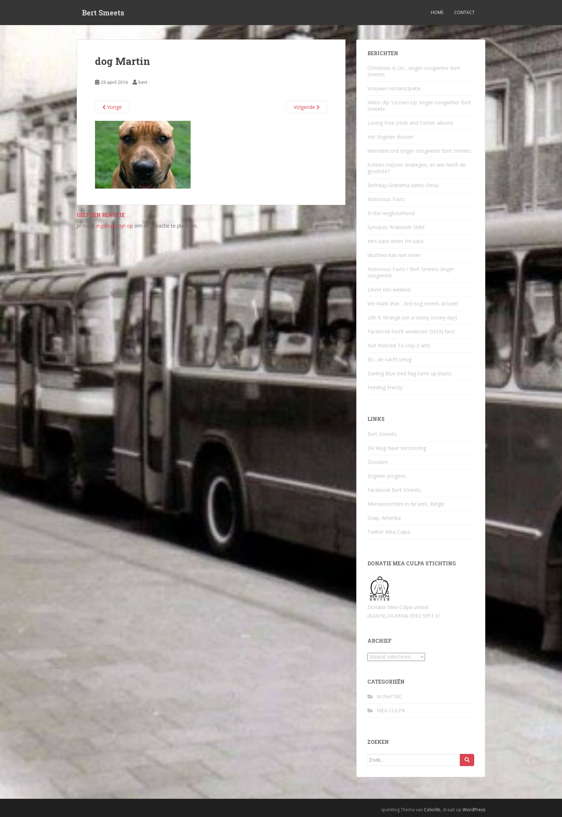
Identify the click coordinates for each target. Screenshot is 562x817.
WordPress (474, 810)
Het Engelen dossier (390, 136)
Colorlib (432, 810)
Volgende (307, 107)
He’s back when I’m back (395, 241)
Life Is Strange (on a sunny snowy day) (412, 317)
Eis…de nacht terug (389, 359)
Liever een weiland (388, 289)
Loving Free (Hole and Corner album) (410, 122)
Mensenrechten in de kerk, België (405, 503)
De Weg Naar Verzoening (396, 448)
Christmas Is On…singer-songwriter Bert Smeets (413, 71)
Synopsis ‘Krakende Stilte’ (396, 227)
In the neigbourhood (391, 213)
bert (142, 82)
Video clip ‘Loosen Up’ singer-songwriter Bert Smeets (419, 105)
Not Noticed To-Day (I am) (398, 345)
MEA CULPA (391, 710)
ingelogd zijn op (114, 225)
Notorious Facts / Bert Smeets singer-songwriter (411, 272)
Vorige (112, 107)
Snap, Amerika (384, 517)
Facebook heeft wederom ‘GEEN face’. (411, 331)
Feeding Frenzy (385, 387)
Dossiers (377, 462)
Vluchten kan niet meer (393, 255)
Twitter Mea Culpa (388, 531)
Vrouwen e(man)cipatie (394, 88)
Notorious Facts (386, 199)
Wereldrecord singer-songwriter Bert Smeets (419, 150)
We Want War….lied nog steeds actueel (412, 303)
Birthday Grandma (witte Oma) (403, 185)
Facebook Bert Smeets (394, 489)
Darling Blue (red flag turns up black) (409, 373)
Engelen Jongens (386, 475)
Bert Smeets (103, 12)
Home (437, 12)
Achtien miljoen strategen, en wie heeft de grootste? (416, 168)
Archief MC (389, 696)
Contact (464, 12)
